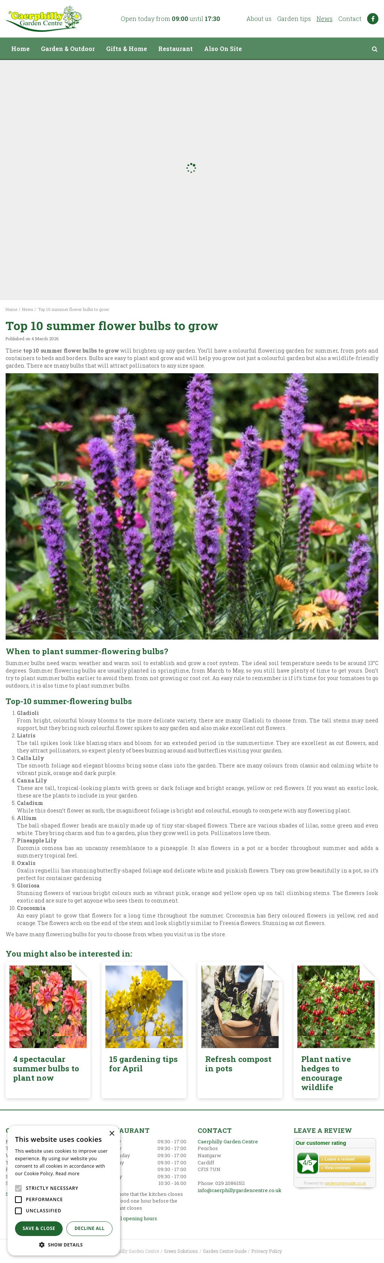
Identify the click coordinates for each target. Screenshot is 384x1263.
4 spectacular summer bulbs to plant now (46, 1068)
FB (372, 18)
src (374, 49)
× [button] (111, 1134)
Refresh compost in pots (238, 1064)
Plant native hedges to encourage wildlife (326, 1073)
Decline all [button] (90, 1228)
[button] (63, 1244)
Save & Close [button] (38, 1228)
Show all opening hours (129, 1218)
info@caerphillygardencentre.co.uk (240, 1190)
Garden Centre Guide (224, 1251)
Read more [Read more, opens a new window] (68, 1173)
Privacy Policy (266, 1251)
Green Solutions (181, 1251)
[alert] (64, 1190)
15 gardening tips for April (143, 1064)
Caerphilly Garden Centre (228, 1141)
